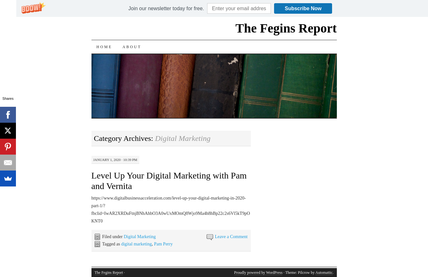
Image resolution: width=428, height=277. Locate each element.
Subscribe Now (303, 8)
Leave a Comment (231, 236)
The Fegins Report (286, 28)
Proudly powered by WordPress (258, 272)
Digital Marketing (140, 236)
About (131, 47)
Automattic (324, 272)
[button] (166, 8)
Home (104, 47)
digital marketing (136, 244)
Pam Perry (163, 244)
